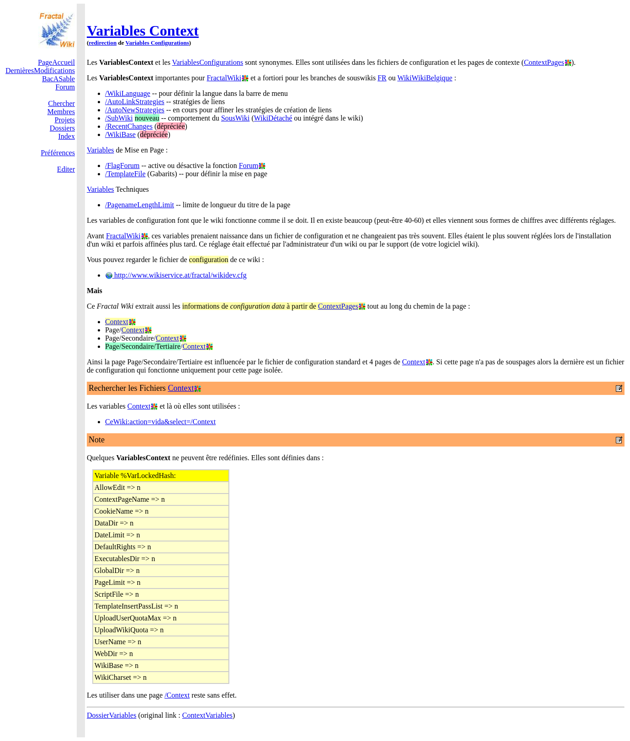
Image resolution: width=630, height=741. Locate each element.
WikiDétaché (273, 118)
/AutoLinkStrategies (134, 101)
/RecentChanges (129, 126)
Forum (65, 87)
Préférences (58, 153)
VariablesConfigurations (208, 62)
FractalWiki (223, 78)
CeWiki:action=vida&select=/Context (160, 422)
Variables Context (143, 30)
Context (116, 322)
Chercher (61, 103)
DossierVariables (111, 715)
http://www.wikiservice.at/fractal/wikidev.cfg (176, 275)
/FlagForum (122, 165)
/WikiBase (120, 134)
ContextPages (544, 62)
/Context (177, 695)
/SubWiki (119, 118)
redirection (102, 42)
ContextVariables (207, 715)
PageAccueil (56, 62)
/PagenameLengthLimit (139, 205)
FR (381, 78)
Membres (61, 112)
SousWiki (235, 118)
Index (66, 136)
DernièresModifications (40, 70)
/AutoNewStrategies (134, 110)
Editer (66, 169)
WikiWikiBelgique (424, 78)
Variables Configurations (157, 42)
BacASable (58, 79)
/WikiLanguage (127, 93)
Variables (100, 150)
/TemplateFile (125, 174)
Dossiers (62, 128)
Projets (65, 120)
